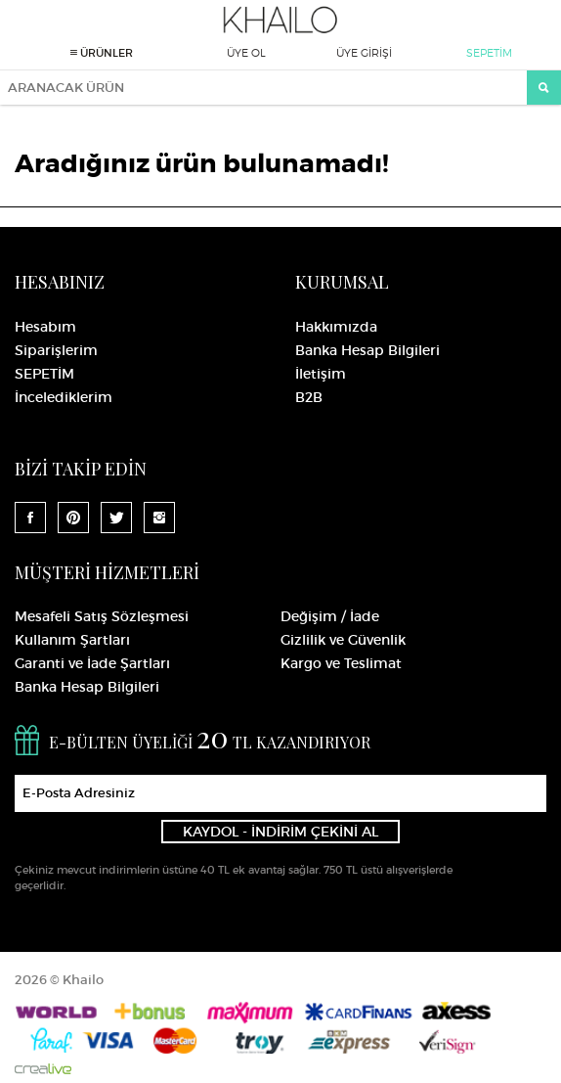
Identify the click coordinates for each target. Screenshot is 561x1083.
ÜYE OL (246, 53)
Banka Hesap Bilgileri (367, 350)
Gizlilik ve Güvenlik (343, 640)
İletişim (320, 374)
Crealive (43, 1068)
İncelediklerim (63, 397)
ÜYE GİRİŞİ (364, 53)
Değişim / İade (329, 616)
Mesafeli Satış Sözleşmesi (102, 616)
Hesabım (45, 327)
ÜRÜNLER (101, 53)
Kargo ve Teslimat (341, 663)
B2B (309, 397)
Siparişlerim (56, 350)
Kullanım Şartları (72, 640)
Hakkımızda (336, 327)
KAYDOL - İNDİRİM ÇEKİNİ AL (280, 831)
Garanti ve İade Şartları (92, 663)
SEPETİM (489, 53)
